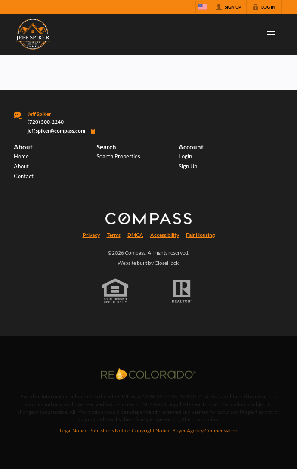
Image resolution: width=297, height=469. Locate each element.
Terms (114, 235)
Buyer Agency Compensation (205, 430)
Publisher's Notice (109, 430)
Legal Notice (73, 430)
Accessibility (164, 235)
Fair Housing (200, 235)
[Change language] (203, 7)
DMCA (135, 235)
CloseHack (167, 263)
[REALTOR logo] (182, 291)
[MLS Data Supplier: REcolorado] (148, 374)
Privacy (91, 235)
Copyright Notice (151, 430)
